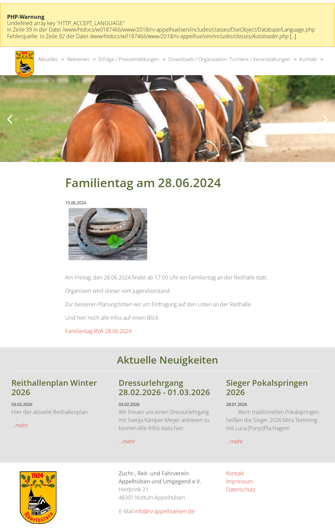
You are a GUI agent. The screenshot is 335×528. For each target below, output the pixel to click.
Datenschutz (240, 489)
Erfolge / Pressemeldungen (128, 59)
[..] (293, 36)
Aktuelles (48, 59)
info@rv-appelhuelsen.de (164, 511)
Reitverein (78, 59)
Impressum (239, 481)
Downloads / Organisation (197, 59)
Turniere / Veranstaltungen (259, 59)
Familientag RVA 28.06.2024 (98, 331)
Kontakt (308, 59)
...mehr (19, 425)
